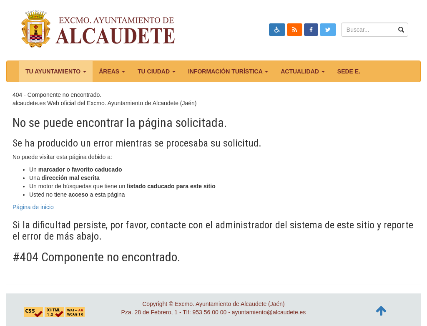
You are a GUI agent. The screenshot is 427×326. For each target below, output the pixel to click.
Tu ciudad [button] (157, 71)
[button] (277, 29)
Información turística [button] (228, 71)
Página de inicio (33, 207)
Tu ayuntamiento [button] (55, 71)
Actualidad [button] (303, 71)
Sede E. (348, 71)
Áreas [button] (112, 71)
